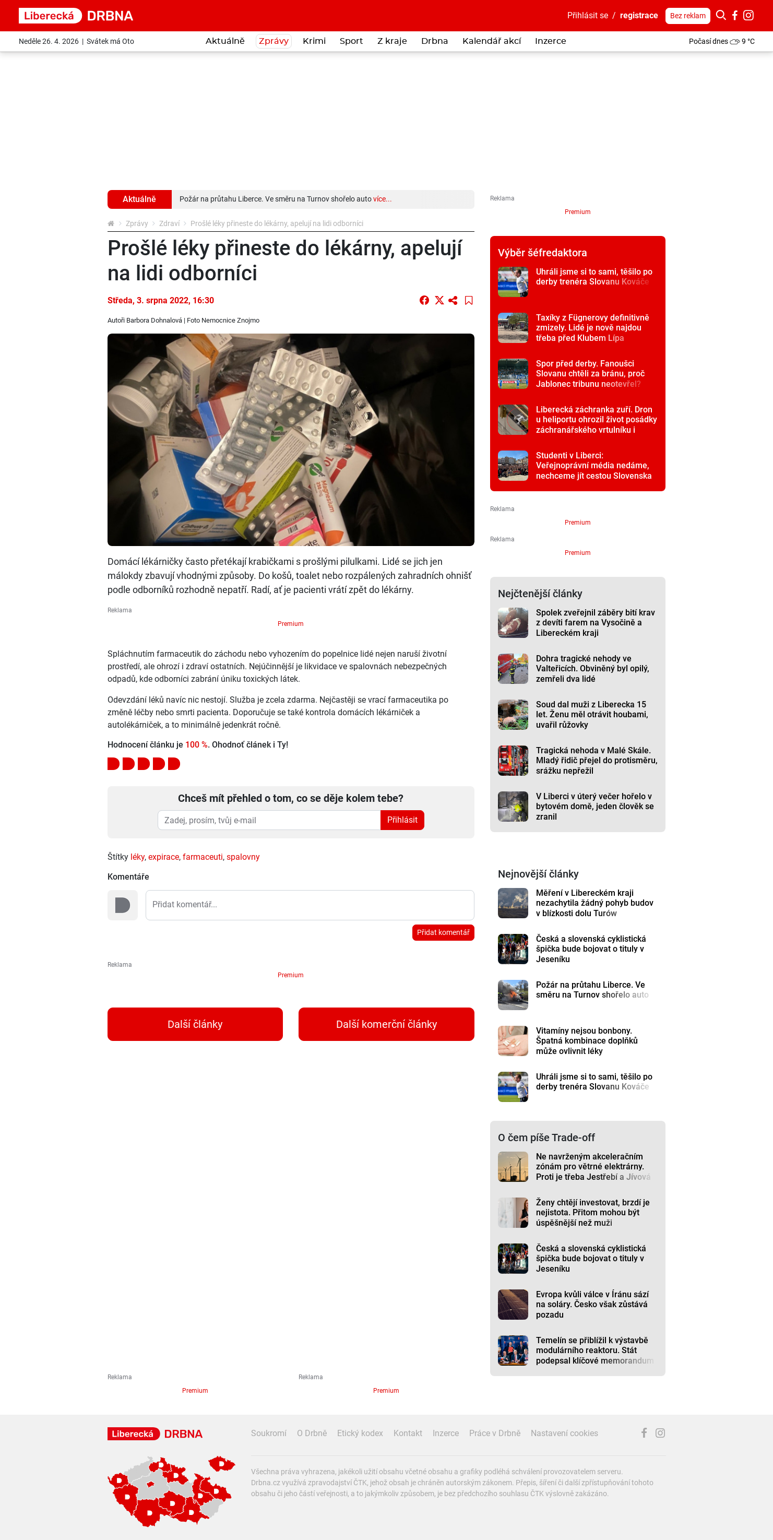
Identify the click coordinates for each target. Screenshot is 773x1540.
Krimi (314, 41)
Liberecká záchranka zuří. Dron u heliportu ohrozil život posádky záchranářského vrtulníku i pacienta (596, 425)
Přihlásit (402, 820)
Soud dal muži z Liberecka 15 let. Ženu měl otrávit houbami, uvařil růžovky (592, 715)
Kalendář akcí (491, 41)
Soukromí (269, 1433)
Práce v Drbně (494, 1433)
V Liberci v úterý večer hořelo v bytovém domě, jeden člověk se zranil (595, 806)
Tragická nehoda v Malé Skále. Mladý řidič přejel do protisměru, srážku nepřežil (597, 760)
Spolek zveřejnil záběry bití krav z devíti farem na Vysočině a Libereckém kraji (595, 623)
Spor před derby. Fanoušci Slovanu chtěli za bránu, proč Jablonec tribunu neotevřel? (590, 374)
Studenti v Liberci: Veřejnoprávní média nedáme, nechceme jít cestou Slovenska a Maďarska (594, 471)
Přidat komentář (443, 932)
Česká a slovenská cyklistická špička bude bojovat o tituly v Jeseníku (591, 949)
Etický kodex (360, 1433)
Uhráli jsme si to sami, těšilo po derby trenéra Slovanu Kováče (594, 277)
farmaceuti (203, 857)
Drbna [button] (434, 41)
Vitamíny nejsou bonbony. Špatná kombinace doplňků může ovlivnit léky (587, 1041)
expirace (163, 857)
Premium (291, 623)
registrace (639, 15)
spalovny (243, 857)
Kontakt (408, 1433)
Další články (195, 1024)
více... (382, 199)
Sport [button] (351, 41)
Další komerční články (386, 1024)
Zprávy (137, 223)
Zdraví (169, 223)
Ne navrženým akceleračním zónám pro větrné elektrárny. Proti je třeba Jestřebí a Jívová (593, 1167)
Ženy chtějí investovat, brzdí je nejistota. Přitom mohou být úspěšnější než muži (593, 1213)
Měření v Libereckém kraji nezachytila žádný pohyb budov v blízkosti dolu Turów (594, 903)
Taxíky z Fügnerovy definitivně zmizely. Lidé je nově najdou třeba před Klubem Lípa (592, 328)
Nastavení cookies (564, 1433)
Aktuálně (225, 41)
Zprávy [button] (274, 41)
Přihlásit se (587, 15)
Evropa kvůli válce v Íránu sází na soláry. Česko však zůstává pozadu (592, 1304)
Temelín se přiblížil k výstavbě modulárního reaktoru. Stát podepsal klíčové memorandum (595, 1350)
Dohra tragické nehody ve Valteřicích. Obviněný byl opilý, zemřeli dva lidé (592, 669)
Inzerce (550, 41)
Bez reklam (688, 15)
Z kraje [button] (392, 41)
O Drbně (312, 1433)
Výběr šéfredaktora (542, 252)
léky (137, 857)
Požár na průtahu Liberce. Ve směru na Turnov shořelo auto (592, 990)
